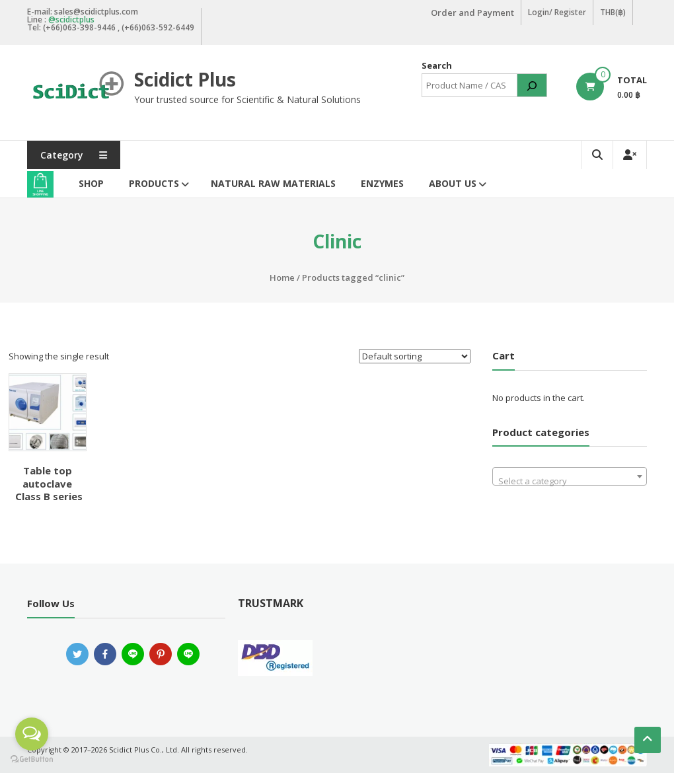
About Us (452, 183)
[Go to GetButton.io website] (32, 759)
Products (154, 183)
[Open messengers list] (31, 734)
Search (437, 65)
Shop (91, 183)
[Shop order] (414, 356)
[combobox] (570, 476)
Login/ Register (557, 12)
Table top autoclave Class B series (48, 483)
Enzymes (382, 183)
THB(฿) (613, 12)
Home (282, 277)
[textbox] (570, 481)
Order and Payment (472, 12)
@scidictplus (71, 19)
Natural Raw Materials (273, 183)
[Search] (532, 85)
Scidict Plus (185, 79)
